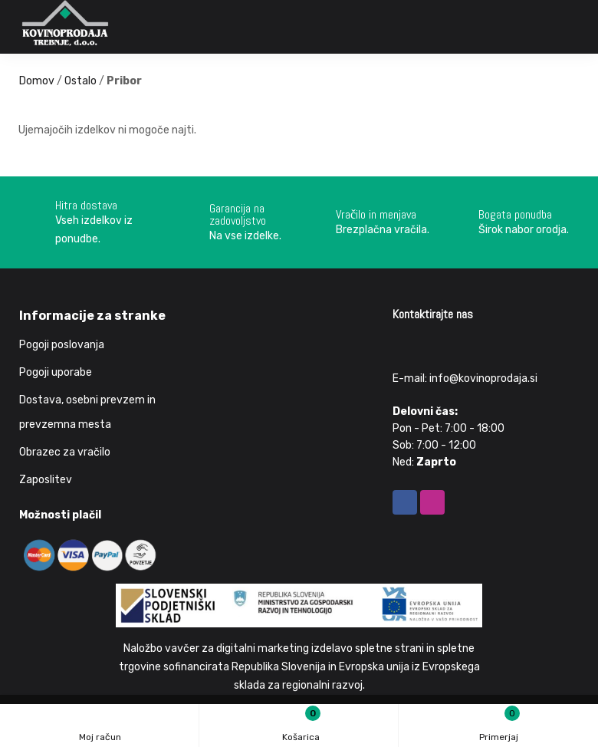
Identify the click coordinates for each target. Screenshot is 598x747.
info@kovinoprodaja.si (483, 378)
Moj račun (100, 727)
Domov (36, 80)
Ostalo (80, 80)
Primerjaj (500, 724)
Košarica (301, 725)
